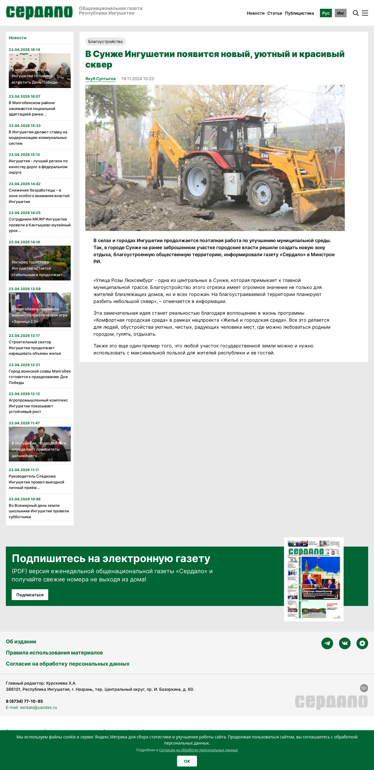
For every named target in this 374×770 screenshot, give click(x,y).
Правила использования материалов (54, 653)
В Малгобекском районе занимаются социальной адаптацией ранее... (32, 108)
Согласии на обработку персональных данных (198, 749)
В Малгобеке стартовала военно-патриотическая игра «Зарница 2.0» (39, 315)
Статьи (274, 13)
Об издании (21, 641)
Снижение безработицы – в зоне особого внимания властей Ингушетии (39, 196)
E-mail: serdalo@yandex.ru (31, 707)
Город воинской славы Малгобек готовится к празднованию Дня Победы (40, 377)
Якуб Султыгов (100, 78)
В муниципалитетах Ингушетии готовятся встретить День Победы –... (38, 76)
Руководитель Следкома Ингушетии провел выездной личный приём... (36, 482)
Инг (340, 13)
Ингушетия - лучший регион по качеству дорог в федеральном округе (38, 167)
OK (187, 761)
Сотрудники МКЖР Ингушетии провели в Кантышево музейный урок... (40, 225)
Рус (326, 13)
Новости (255, 13)
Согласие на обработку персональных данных (67, 664)
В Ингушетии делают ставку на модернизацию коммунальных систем (38, 138)
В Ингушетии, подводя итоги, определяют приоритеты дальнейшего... (39, 449)
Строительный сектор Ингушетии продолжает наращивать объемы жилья (35, 348)
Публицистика (299, 13)
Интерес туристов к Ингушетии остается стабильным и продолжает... (39, 268)
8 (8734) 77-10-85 (24, 701)
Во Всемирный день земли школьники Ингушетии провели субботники (39, 511)
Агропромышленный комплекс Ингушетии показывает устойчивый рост (38, 406)
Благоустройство (105, 41)
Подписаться (30, 594)
